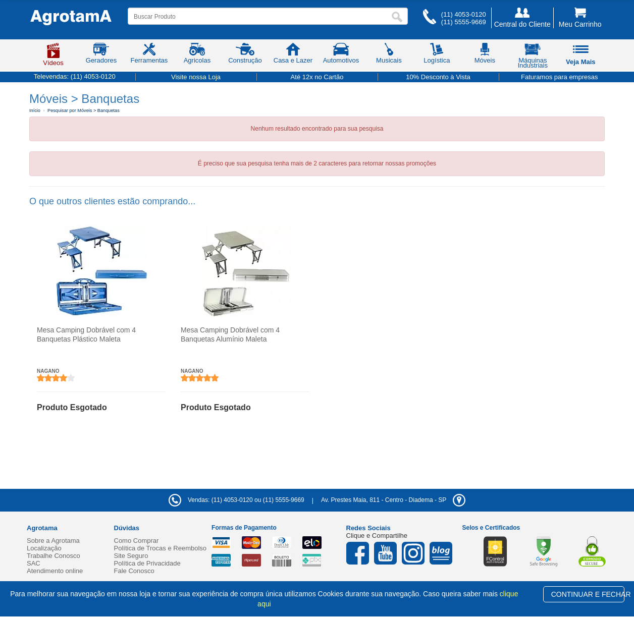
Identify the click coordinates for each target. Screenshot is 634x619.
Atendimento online (55, 571)
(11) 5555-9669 (463, 22)
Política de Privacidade (147, 563)
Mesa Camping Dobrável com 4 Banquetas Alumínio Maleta (230, 334)
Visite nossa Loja (196, 77)
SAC (33, 563)
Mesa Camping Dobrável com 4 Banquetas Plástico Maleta (86, 334)
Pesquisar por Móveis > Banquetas (83, 110)
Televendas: (75, 76)
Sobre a (53, 540)
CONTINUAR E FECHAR (587, 594)
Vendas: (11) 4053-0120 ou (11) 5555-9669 (236, 499)
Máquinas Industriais (533, 57)
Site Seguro (131, 555)
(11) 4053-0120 (463, 14)
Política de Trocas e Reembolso (160, 548)
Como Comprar (136, 540)
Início (34, 110)
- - (393, 499)
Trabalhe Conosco (53, 555)
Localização (44, 548)
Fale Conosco (134, 571)
